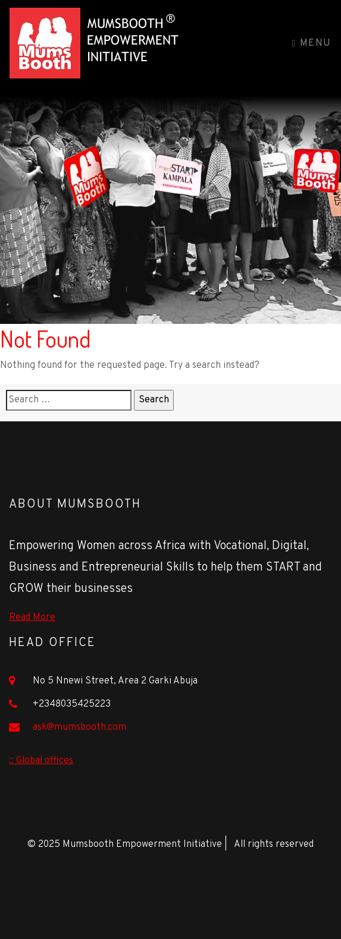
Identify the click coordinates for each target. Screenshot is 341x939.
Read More (32, 617)
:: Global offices (41, 761)
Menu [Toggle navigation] (311, 43)
